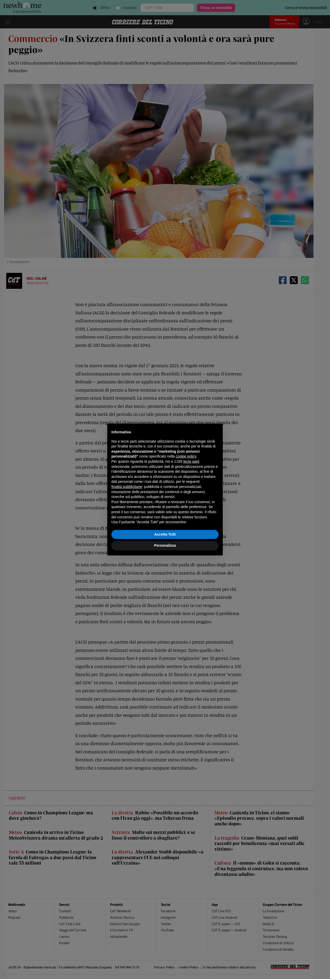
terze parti (191, 461)
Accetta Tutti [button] (165, 534)
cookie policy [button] (186, 456)
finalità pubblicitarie (126, 487)
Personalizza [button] (165, 545)
